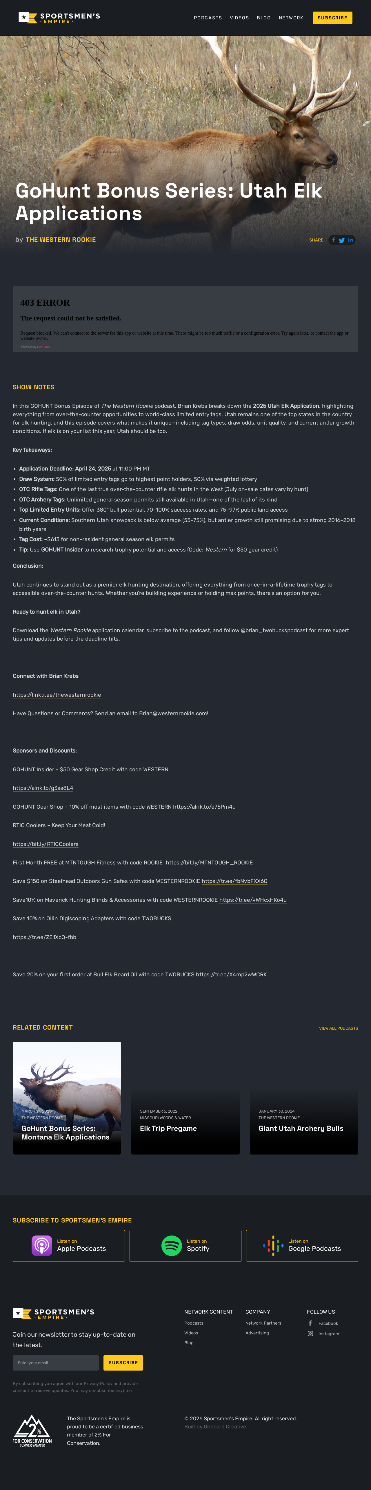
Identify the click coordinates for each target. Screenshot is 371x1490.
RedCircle (43, 346)
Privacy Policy (99, 1383)
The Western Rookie (61, 239)
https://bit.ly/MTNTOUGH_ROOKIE (209, 862)
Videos (239, 18)
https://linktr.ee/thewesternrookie (57, 694)
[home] (59, 17)
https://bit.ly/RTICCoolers (46, 844)
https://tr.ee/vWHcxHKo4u (253, 900)
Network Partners (263, 1323)
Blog (264, 18)
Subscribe (332, 18)
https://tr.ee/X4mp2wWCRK (231, 974)
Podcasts (208, 18)
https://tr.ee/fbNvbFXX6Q (235, 881)
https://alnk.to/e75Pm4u (204, 806)
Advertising (257, 1333)
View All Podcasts (338, 1028)
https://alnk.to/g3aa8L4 (43, 788)
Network (291, 18)
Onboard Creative (225, 1426)
